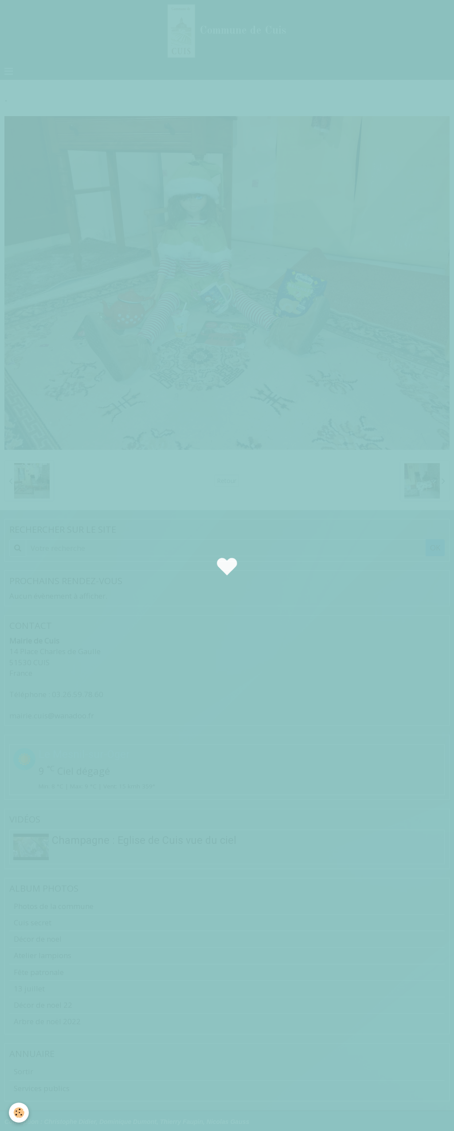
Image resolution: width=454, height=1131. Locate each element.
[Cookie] (19, 1113)
